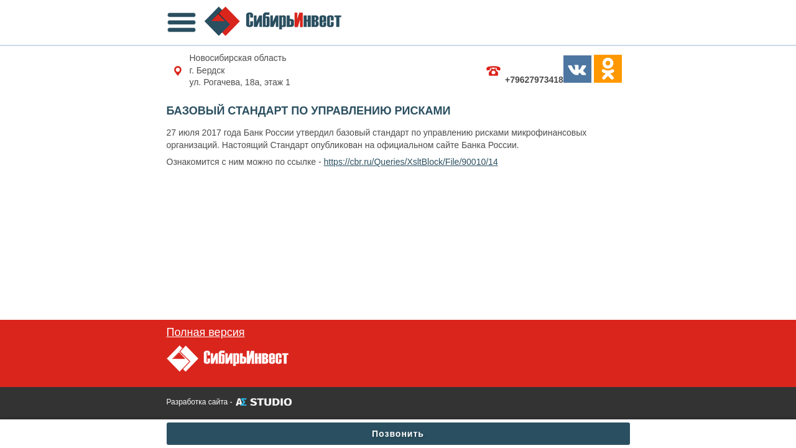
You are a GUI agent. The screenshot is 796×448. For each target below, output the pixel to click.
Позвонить (398, 434)
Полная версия (206, 332)
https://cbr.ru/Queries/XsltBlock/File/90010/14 (411, 162)
